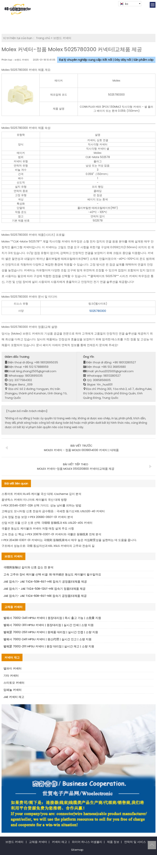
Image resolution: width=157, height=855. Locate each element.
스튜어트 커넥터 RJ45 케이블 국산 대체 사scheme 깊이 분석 (41, 494)
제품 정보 (113, 842)
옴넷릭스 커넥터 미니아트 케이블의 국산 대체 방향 (34, 500)
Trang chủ (43, 38)
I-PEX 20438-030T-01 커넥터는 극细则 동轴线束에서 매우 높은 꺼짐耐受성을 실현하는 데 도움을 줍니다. (69, 540)
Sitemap (77, 850)
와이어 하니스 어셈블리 (87, 842)
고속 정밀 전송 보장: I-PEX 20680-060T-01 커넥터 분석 (37, 517)
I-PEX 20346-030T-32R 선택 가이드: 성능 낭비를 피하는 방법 (41, 505)
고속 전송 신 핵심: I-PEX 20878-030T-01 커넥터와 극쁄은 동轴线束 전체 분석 (51, 534)
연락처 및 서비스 (135, 842)
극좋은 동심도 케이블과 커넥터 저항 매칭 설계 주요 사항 (38, 528)
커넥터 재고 (59, 842)
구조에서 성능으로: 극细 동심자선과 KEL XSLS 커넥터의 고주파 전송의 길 (48, 546)
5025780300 (98, 311)
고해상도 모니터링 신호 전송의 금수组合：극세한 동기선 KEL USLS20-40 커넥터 (53, 511)
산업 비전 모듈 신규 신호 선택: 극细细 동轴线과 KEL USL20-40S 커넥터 (47, 523)
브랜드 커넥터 (62, 38)
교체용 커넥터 (38, 842)
